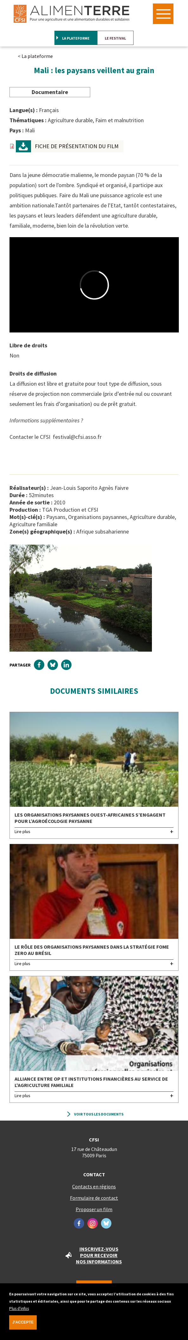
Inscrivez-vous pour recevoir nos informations (99, 1255)
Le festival (115, 38)
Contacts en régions (94, 1186)
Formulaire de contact (94, 1198)
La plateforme (76, 38)
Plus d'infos (19, 1311)
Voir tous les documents (98, 1114)
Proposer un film (94, 1209)
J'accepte (23, 1325)
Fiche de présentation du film (77, 146)
